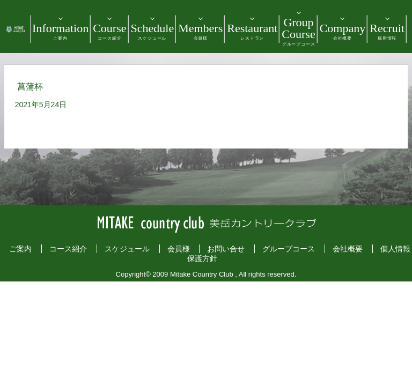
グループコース (288, 248)
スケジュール (127, 248)
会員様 (178, 248)
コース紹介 (68, 248)
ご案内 (20, 248)
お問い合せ (226, 248)
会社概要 (348, 248)
